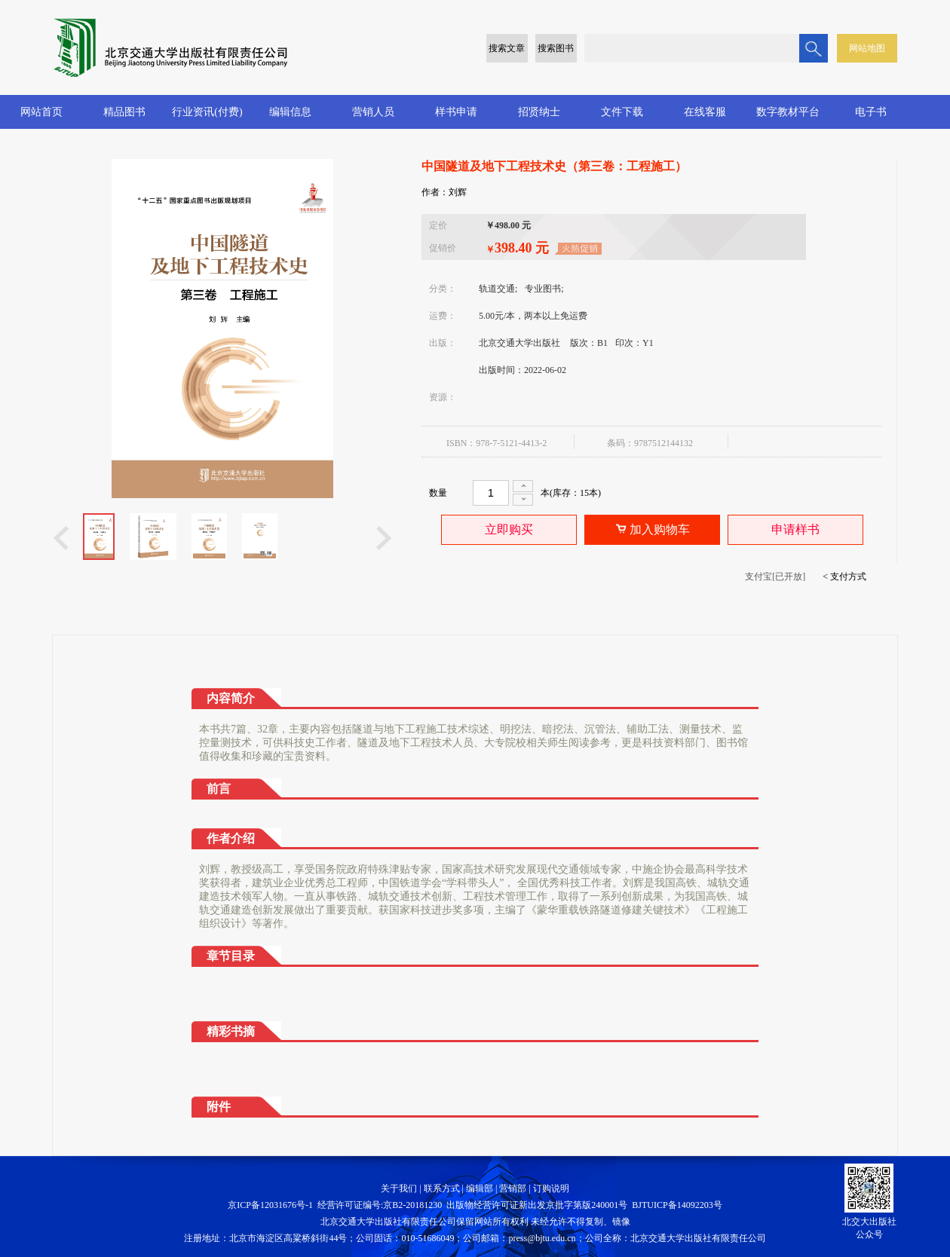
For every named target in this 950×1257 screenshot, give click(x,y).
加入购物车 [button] (652, 529)
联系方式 (442, 1188)
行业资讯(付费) (207, 112)
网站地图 (867, 48)
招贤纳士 (539, 112)
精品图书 (124, 112)
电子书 (871, 112)
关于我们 (399, 1188)
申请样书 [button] (795, 529)
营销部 (512, 1188)
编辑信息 (290, 112)
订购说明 (551, 1188)
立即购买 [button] (509, 529)
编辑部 (479, 1188)
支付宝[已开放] (775, 576)
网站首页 (41, 112)
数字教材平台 (788, 112)
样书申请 (456, 112)
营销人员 (373, 112)
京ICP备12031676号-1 (270, 1205)
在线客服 (705, 112)
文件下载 (622, 112)
